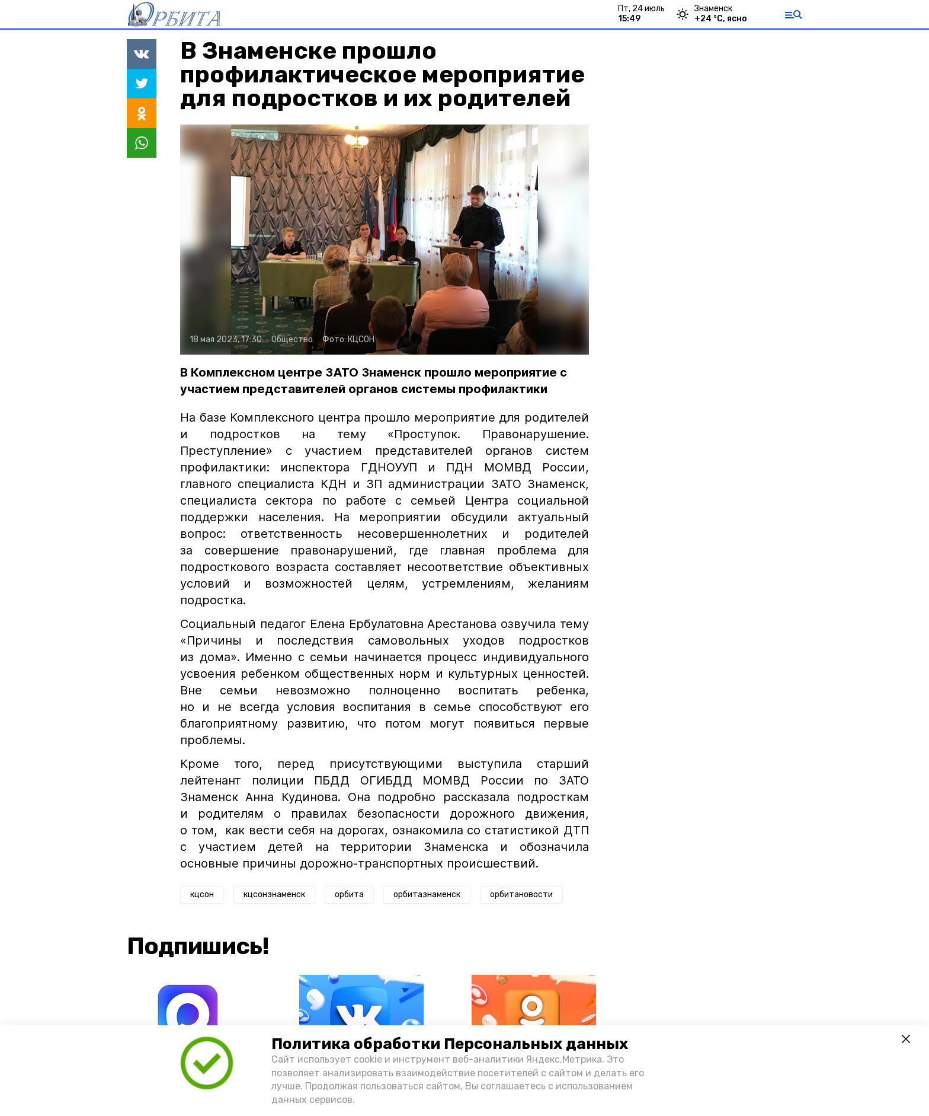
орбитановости (521, 894)
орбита (349, 894)
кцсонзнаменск (274, 894)
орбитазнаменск (426, 894)
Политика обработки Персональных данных (449, 1044)
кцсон (202, 894)
